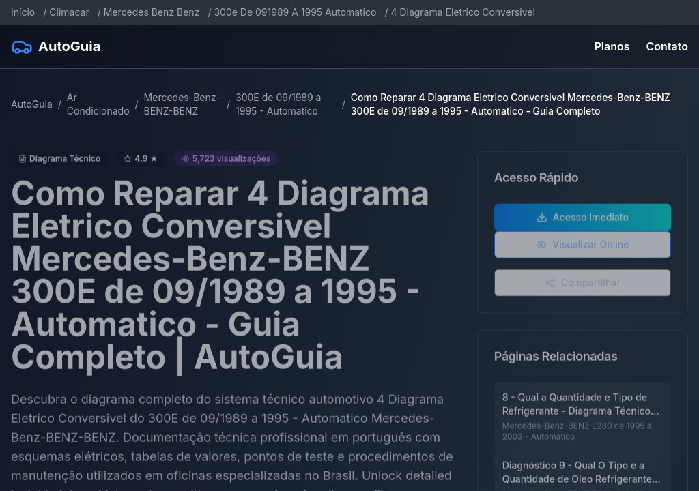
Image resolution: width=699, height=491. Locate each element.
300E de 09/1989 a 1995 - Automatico (278, 104)
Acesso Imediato (583, 218)
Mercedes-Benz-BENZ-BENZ (182, 104)
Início (23, 12)
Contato (667, 46)
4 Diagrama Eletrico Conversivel (462, 12)
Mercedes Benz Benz (152, 12)
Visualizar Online (582, 246)
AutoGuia (32, 104)
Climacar (69, 12)
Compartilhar (582, 284)
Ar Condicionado (98, 104)
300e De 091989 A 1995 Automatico (295, 12)
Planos (612, 46)
